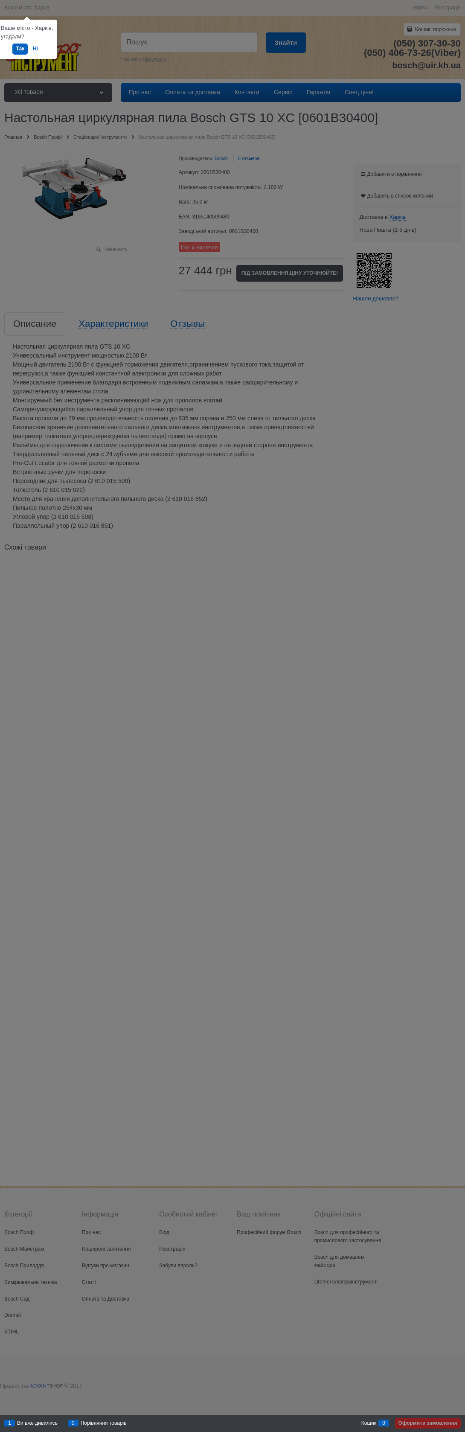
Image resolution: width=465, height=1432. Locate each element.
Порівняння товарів (104, 1423)
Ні (35, 49)
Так (20, 49)
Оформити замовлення (427, 1423)
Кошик (368, 1423)
